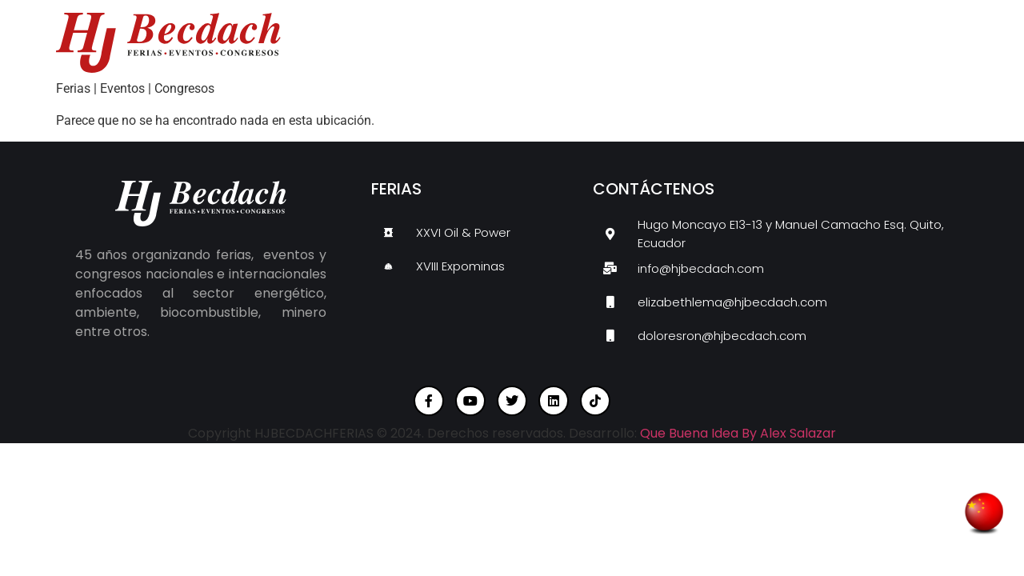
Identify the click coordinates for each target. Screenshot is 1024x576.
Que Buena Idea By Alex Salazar (738, 433)
